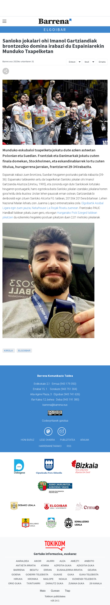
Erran (48, 570)
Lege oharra (47, 440)
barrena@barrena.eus (55, 404)
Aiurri (50, 561)
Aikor (37, 561)
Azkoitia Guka (85, 565)
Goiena (15, 574)
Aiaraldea (22, 561)
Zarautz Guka (54, 583)
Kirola (8, 350)
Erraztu (102, 62)
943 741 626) (72, 394)
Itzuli (87, 62)
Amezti (75, 561)
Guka (70, 574)
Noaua (63, 579)
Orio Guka (14, 583)
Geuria (92, 570)
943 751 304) (69, 389)
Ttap (67, 590)
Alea (63, 561)
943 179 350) (68, 383)
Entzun (72, 62)
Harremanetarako (50, 446)
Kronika (33, 579)
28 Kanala (95, 583)
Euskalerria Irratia (69, 570)
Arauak (84, 440)
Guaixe (58, 574)
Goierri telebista (37, 574)
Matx (43, 590)
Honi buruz (27, 440)
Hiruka (18, 579)
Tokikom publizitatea (55, 596)
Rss (69, 446)
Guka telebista (89, 574)
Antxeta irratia (26, 565)
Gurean (55, 590)
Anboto (89, 561)
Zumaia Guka (76, 583)
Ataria (45, 565)
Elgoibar (55, 29)
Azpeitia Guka (62, 565)
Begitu (34, 570)
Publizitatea (67, 440)
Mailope (48, 579)
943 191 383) (71, 399)
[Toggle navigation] (4, 21)
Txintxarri (33, 583)
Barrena (19, 570)
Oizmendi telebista (84, 579)
